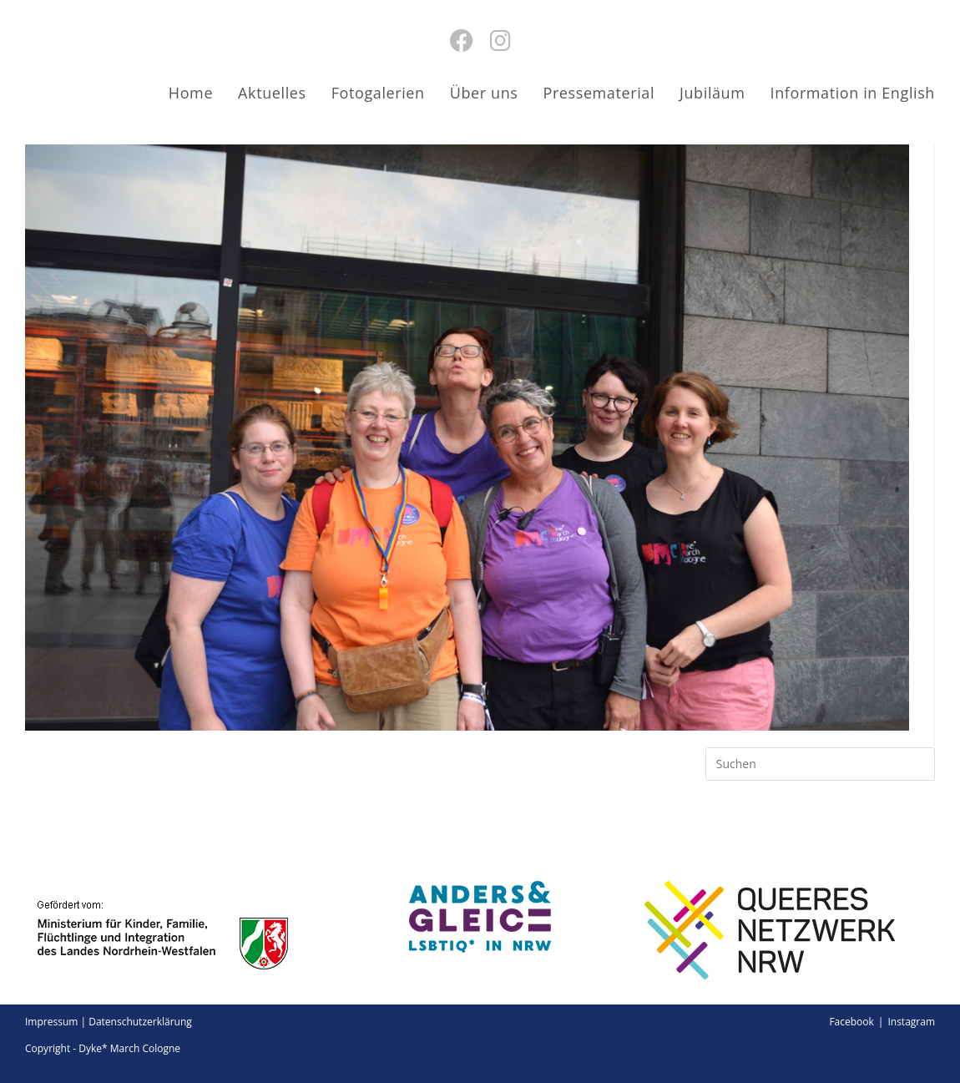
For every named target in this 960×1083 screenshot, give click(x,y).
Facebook (851, 1022)
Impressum (51, 1022)
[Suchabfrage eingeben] (820, 764)
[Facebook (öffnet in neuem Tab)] (462, 40)
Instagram (911, 1022)
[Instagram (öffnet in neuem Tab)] (500, 40)
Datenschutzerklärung (140, 1022)
